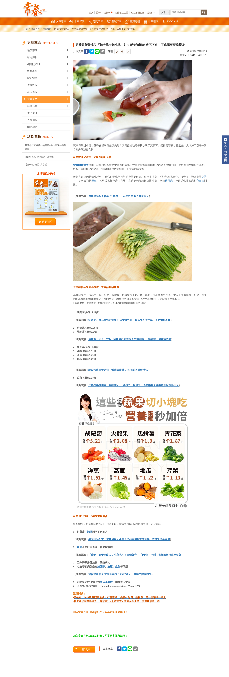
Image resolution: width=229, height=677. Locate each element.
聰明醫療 (47, 77)
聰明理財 (47, 126)
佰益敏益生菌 (121, 12)
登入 (91, 12)
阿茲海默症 (106, 582)
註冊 (98, 12)
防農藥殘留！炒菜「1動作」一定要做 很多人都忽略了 (118, 196)
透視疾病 (47, 84)
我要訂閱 (45, 221)
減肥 (89, 531)
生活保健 (47, 112)
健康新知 (47, 105)
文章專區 (58, 22)
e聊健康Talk (47, 64)
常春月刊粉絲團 (225, 150)
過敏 (94, 180)
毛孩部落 (47, 50)
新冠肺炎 (47, 57)
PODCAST (170, 22)
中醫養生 (47, 71)
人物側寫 (47, 119)
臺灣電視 (132, 22)
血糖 (79, 547)
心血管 (200, 180)
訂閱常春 (95, 22)
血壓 (110, 566)
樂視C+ (151, 12)
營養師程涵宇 (81, 165)
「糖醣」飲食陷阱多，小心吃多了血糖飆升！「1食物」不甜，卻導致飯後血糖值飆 (134, 554)
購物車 (108, 12)
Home (25, 29)
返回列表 (202, 55)
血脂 (117, 566)
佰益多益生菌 (138, 12)
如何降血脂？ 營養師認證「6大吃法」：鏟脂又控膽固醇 (119, 574)
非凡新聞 (150, 22)
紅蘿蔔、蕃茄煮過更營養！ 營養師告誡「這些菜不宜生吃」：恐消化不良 (129, 320)
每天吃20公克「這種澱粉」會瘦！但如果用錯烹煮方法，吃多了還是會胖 (129, 539)
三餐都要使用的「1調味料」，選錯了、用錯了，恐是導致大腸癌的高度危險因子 (133, 385)
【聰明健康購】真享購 (36, 164)
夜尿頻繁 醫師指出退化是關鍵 (39, 156)
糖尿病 (169, 180)
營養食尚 (47, 29)
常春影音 (77, 22)
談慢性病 (47, 91)
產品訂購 (113, 22)
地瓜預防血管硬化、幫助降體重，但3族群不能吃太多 (118, 370)
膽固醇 (101, 566)
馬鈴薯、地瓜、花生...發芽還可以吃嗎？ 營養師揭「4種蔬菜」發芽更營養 (129, 339)
